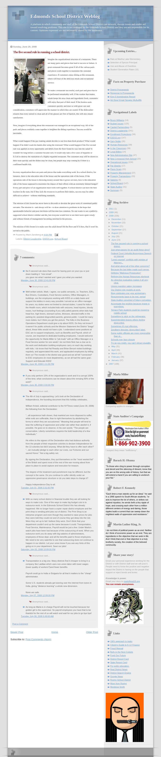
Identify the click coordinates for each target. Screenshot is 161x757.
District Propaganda (119, 90)
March (114, 353)
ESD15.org (48, 239)
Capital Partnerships (119, 127)
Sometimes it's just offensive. (124, 326)
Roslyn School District (120, 680)
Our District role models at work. (126, 290)
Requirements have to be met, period (128, 297)
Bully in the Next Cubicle (121, 652)
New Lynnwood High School (123, 159)
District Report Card (119, 659)
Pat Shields (115, 166)
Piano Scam (116, 169)
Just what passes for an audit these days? (130, 250)
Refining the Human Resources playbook (130, 276)
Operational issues (119, 162)
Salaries (114, 180)
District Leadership (32, 239)
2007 (111, 364)
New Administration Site (121, 155)
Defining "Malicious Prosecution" (126, 273)
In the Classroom (118, 148)
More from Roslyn (118, 683)
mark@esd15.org (132, 581)
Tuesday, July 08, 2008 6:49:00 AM (37, 616)
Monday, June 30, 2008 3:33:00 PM (37, 385)
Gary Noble (115, 141)
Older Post (92, 632)
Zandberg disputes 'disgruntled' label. (128, 330)
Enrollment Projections (120, 134)
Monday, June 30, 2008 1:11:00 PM (37, 364)
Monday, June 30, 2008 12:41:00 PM (38, 280)
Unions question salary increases (126, 286)
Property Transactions (120, 176)
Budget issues (116, 123)
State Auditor (116, 187)
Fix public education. (119, 666)
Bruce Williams (117, 120)
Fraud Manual (116, 648)
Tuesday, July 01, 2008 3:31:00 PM (37, 488)
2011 (111, 209)
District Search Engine (120, 673)
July (113, 236)
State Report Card (118, 662)
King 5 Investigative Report (122, 97)
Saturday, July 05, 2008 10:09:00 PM (38, 549)
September (116, 229)
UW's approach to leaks (121, 641)
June (114, 240)
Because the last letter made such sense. (130, 269)
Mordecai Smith (117, 687)
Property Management (120, 173)
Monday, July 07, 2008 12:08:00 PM (37, 595)
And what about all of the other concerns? (130, 266)
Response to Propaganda (122, 93)
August (114, 233)
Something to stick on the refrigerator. (128, 316)
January (115, 360)
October (115, 226)
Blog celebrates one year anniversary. (128, 293)
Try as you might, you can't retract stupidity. (131, 343)
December (116, 219)
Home (55, 632)
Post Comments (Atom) (38, 639)
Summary (114, 190)
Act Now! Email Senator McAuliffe (126, 100)
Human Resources (119, 145)
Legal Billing (116, 152)
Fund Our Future (118, 655)
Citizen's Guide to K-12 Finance (125, 645)
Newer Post (16, 632)
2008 (111, 216)
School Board (60, 239)
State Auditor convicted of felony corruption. (131, 300)
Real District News (118, 669)
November (116, 222)
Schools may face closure (123, 339)
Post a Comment (20, 624)
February (115, 357)
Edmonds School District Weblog (65, 16)
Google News (116, 676)
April (113, 350)
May (113, 346)
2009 (111, 212)
